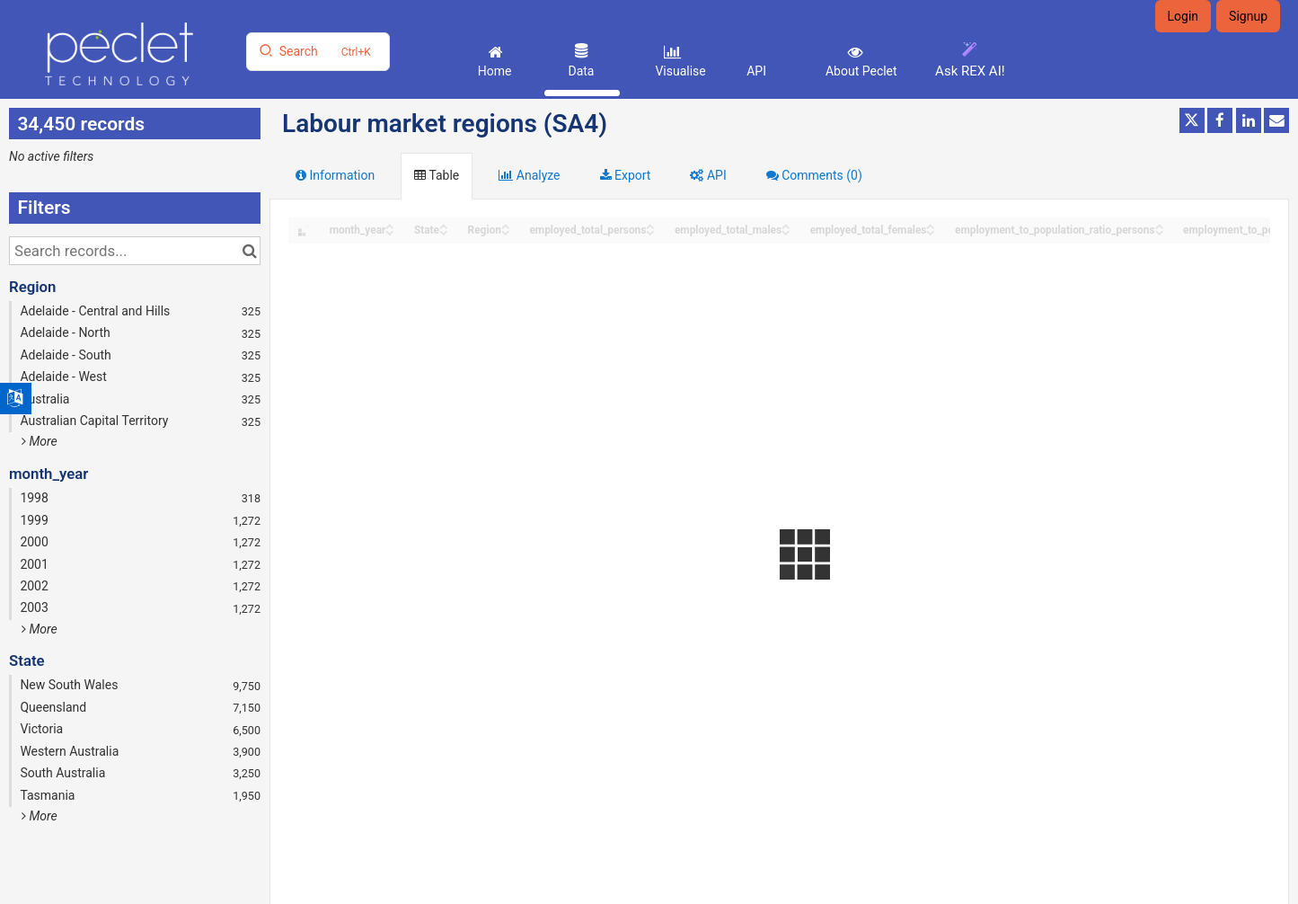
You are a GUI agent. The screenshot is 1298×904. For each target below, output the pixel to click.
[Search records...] (134, 250)
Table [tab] (436, 175)
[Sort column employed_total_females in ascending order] (930, 225)
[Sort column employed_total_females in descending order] (930, 231)
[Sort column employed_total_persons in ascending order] (650, 225)
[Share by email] (1276, 120)
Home (492, 71)
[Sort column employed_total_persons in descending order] (650, 231)
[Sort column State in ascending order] (443, 225)
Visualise (679, 71)
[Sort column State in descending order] (443, 231)
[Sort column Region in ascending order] (505, 225)
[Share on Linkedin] (1248, 120)
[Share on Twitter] (1192, 120)
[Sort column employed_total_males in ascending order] (785, 225)
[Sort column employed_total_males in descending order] (785, 231)
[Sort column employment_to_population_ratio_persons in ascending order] (1159, 225)
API (756, 71)
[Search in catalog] (249, 250)
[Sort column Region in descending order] (505, 231)
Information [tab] (335, 175)
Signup (1248, 16)
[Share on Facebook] (1219, 120)
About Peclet (860, 71)
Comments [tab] (814, 175)
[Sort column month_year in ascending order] (389, 225)
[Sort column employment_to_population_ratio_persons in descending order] (1159, 231)
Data (579, 71)
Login (1183, 16)
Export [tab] (625, 175)
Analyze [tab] (529, 175)
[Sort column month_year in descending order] (389, 231)
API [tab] (708, 175)
